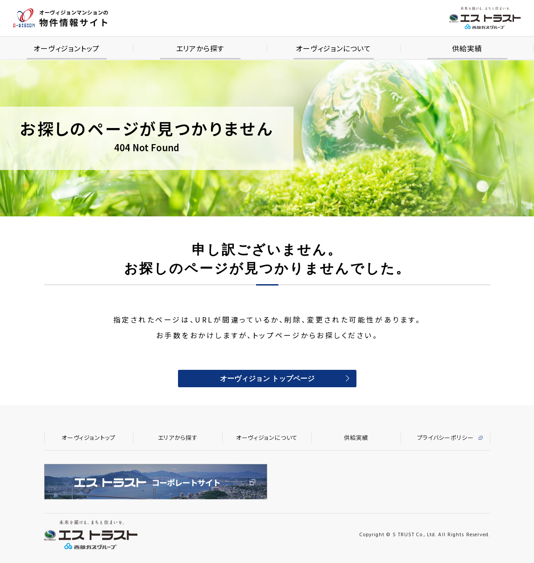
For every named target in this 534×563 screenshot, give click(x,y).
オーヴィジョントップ (89, 437)
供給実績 (356, 437)
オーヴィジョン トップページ (267, 379)
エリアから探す (178, 437)
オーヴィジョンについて (267, 437)
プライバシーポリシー (445, 437)
